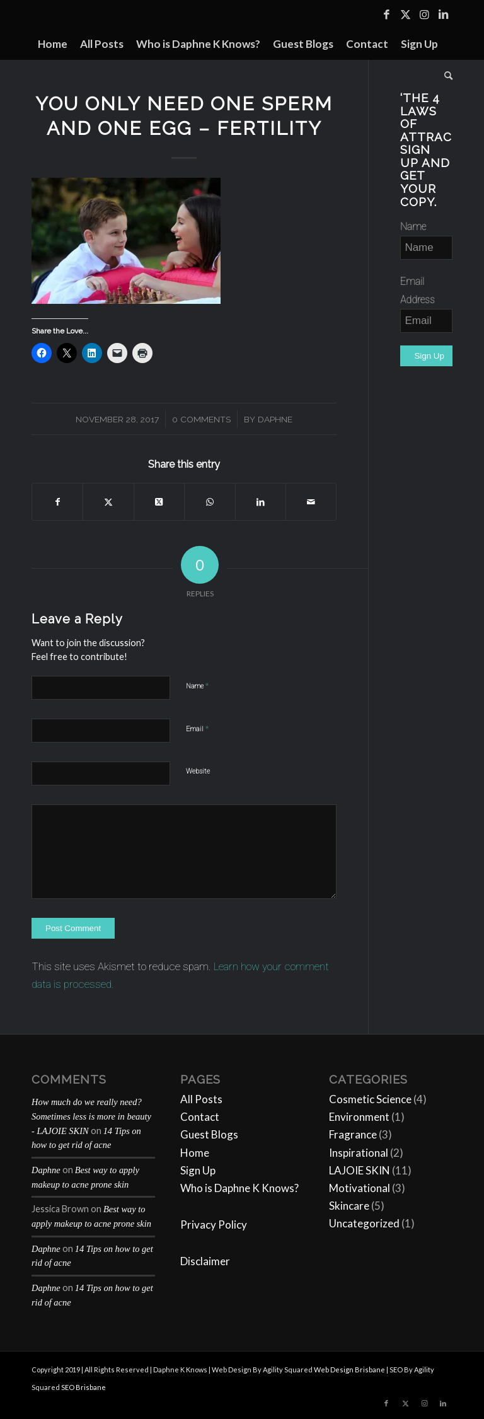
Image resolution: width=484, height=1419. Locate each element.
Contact (199, 1116)
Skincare (349, 1205)
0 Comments (201, 419)
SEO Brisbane (83, 1387)
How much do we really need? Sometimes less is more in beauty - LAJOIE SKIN (91, 1116)
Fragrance (353, 1134)
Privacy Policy (213, 1224)
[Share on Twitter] (108, 502)
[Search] (445, 75)
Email (197, 728)
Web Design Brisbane (349, 1369)
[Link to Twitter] (405, 14)
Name (197, 685)
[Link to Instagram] (424, 14)
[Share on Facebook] (57, 502)
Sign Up (198, 1170)
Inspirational (358, 1152)
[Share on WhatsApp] (209, 502)
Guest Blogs (209, 1134)
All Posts (201, 1099)
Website (198, 771)
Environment (359, 1116)
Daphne (275, 419)
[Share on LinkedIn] (260, 502)
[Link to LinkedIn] (443, 14)
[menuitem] (53, 44)
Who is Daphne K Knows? (239, 1188)
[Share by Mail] (311, 502)
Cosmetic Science (370, 1099)
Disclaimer (205, 1261)
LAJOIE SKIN (359, 1170)
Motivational (359, 1188)
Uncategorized (364, 1223)
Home (194, 1152)
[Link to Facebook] (386, 14)
